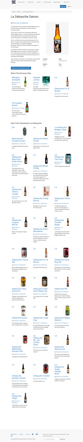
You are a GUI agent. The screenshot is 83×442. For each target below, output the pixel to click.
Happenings (57, 2)
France (44, 60)
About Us (67, 2)
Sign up (63, 6)
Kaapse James (36, 78)
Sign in (69, 6)
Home (13, 11)
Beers (18, 11)
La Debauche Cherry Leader (16, 190)
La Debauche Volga (16, 395)
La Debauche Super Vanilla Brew (59, 369)
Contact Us (14, 434)
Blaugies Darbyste (16, 78)
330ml (60, 66)
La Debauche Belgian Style (61, 128)
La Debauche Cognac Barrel (16, 221)
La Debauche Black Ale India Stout (17, 158)
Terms (27, 434)
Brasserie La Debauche (20, 23)
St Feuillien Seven (17, 104)
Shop (39, 2)
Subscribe (62, 439)
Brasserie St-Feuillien (19, 108)
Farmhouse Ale (63, 60)
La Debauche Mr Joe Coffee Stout (38, 340)
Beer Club (31, 2)
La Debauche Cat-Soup (59, 157)
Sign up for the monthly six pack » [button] (21, 68)
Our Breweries (47, 2)
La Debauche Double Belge (59, 221)
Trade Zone (21, 2)
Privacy (21, 434)
